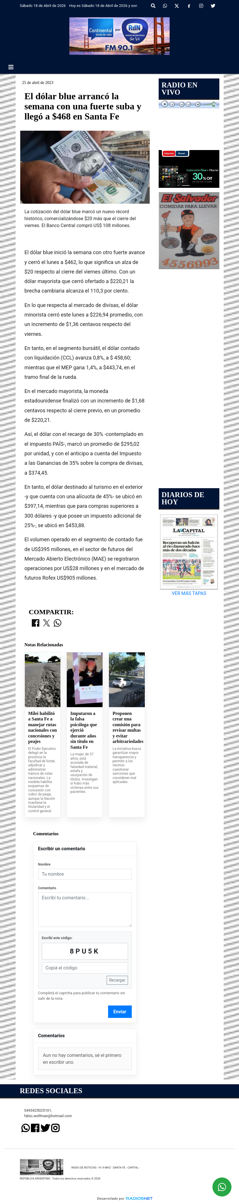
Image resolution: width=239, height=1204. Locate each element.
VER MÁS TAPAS (189, 593)
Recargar (117, 980)
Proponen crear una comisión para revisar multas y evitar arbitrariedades (126, 727)
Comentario (47, 888)
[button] (153, 6)
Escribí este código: (57, 938)
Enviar (119, 1011)
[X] (177, 6)
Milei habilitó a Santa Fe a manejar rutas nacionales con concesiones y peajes (42, 727)
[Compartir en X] (46, 623)
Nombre (44, 864)
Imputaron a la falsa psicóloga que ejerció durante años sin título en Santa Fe (83, 730)
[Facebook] (189, 6)
